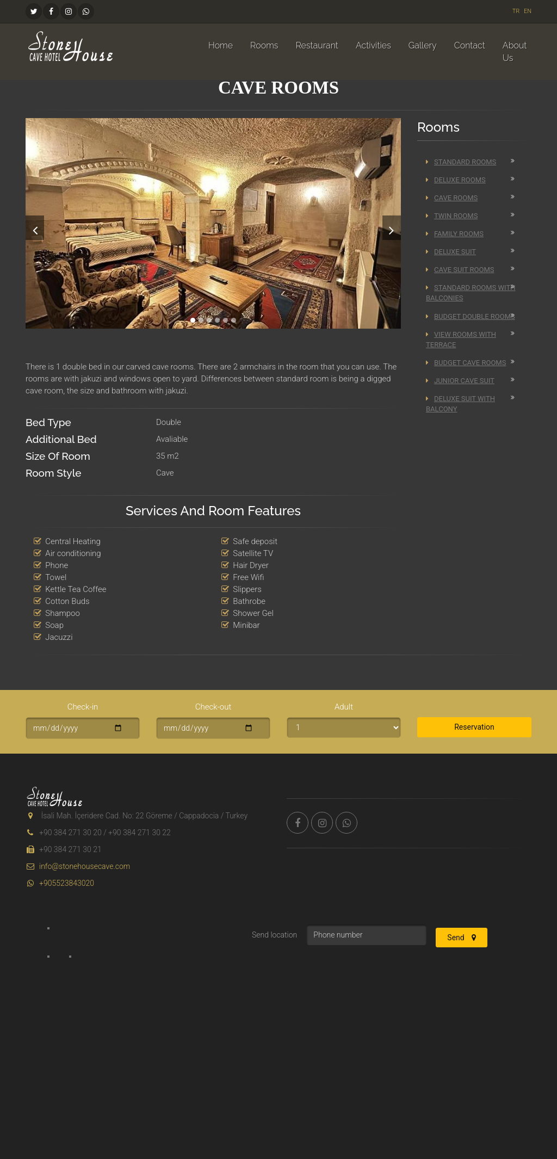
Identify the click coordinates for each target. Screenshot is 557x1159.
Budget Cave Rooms (466, 363)
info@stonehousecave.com (78, 866)
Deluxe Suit (451, 252)
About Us (515, 51)
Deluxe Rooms (456, 180)
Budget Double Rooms (470, 316)
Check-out (213, 707)
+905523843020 (60, 883)
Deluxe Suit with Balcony (460, 403)
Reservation (474, 727)
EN (527, 11)
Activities (373, 45)
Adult (344, 707)
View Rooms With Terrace (461, 339)
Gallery (423, 45)
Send (461, 937)
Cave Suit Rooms (460, 270)
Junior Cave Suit (460, 381)
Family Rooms (455, 234)
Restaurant (316, 45)
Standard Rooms (461, 162)
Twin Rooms (452, 216)
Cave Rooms (452, 198)
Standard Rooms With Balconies (470, 292)
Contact (469, 45)
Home (220, 45)
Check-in (82, 707)
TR (516, 11)
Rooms (264, 45)
